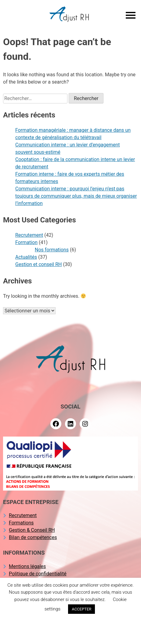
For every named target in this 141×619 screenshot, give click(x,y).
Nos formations (52, 250)
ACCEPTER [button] (81, 609)
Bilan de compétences (33, 537)
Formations (21, 523)
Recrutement (29, 235)
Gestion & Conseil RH (32, 530)
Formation (26, 242)
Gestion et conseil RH (38, 264)
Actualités (26, 257)
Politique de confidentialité (38, 574)
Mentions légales (27, 566)
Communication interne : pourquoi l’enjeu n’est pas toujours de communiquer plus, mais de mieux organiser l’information (76, 196)
